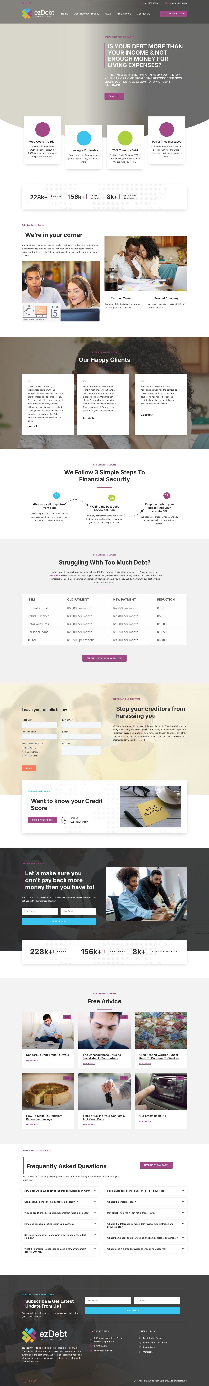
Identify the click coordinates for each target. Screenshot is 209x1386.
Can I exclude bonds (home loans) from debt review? (52, 1201)
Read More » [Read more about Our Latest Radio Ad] (145, 1121)
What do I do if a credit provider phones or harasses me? (136, 1248)
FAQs (108, 13)
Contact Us (143, 13)
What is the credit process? (121, 1201)
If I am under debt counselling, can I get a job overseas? (136, 1190)
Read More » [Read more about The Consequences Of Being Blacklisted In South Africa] (89, 1064)
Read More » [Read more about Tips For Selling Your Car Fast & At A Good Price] (89, 1124)
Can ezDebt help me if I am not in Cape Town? (131, 1212)
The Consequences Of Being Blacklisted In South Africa (102, 1056)
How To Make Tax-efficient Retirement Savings (44, 1117)
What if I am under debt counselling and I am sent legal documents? (142, 1237)
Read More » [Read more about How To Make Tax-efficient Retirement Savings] (32, 1124)
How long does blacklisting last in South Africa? (49, 1224)
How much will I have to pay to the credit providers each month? (57, 1190)
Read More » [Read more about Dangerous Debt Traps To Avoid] (32, 1060)
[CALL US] (64, 820)
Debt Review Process (86, 13)
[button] (156, 1165)
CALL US (74, 818)
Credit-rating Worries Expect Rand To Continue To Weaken (159, 1056)
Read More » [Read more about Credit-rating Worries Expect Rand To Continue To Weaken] (145, 1064)
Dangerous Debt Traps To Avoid (47, 1055)
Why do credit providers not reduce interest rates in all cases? (57, 1212)
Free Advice (124, 13)
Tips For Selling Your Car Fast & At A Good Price (104, 1117)
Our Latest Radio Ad (152, 1116)
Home (64, 13)
